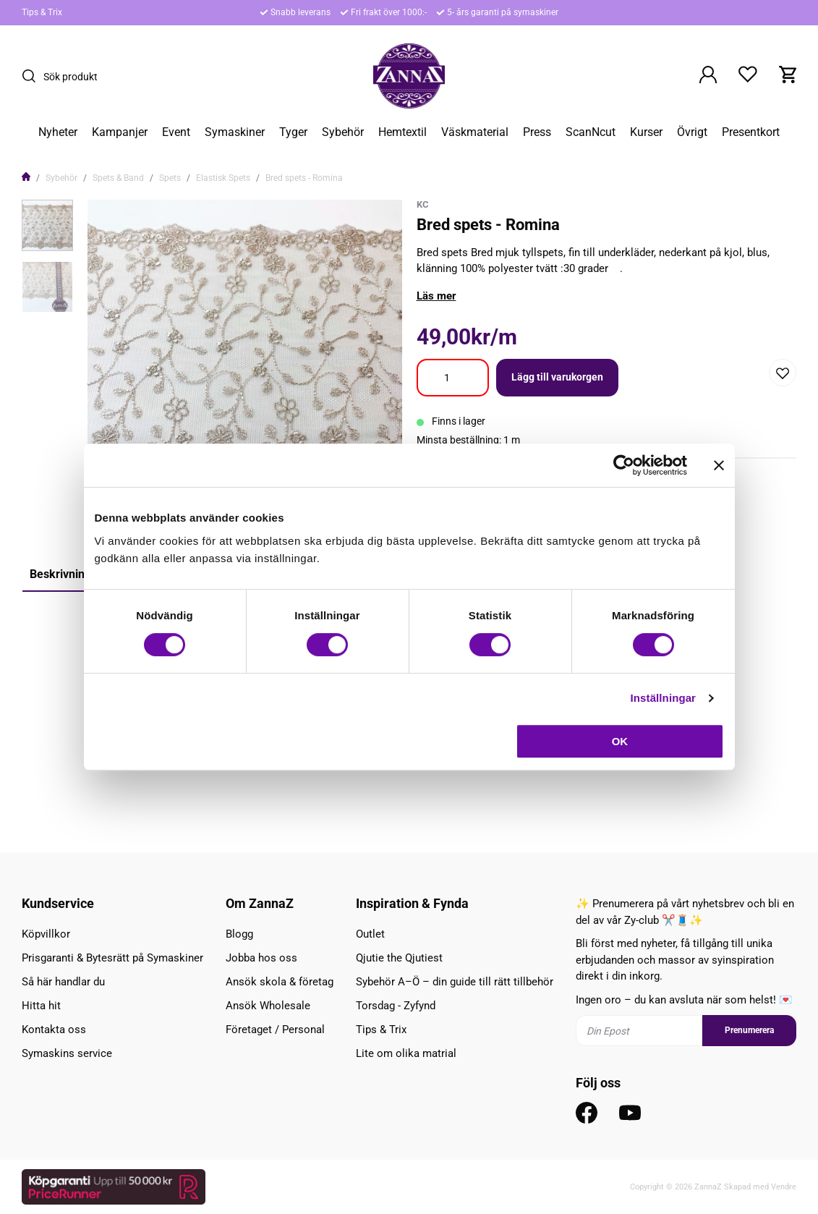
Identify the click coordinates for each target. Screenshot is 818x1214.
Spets (170, 178)
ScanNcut (590, 132)
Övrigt (692, 132)
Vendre (783, 1187)
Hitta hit (41, 1005)
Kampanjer (120, 132)
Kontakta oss (54, 1029)
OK (620, 741)
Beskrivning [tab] (60, 574)
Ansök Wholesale (268, 1005)
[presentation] (47, 225)
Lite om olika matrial (406, 1053)
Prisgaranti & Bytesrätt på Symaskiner (112, 957)
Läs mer (436, 295)
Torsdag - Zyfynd (395, 1005)
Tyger (293, 132)
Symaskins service (67, 1053)
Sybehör (343, 132)
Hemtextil (402, 132)
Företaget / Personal (275, 1029)
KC (423, 204)
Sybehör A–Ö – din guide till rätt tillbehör (454, 981)
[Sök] (32, 76)
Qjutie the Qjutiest (399, 957)
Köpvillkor (46, 934)
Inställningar (663, 698)
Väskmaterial (474, 132)
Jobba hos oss (261, 957)
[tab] (47, 225)
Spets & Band (118, 178)
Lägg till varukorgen (557, 377)
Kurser (646, 132)
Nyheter (57, 132)
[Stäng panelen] (719, 465)
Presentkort (751, 132)
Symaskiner (235, 132)
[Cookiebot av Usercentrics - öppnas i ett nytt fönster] (624, 465)
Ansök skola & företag (279, 981)
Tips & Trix (42, 12)
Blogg (239, 934)
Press (537, 132)
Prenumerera (749, 1030)
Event (176, 132)
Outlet (370, 934)
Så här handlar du (63, 981)
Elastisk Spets (223, 178)
